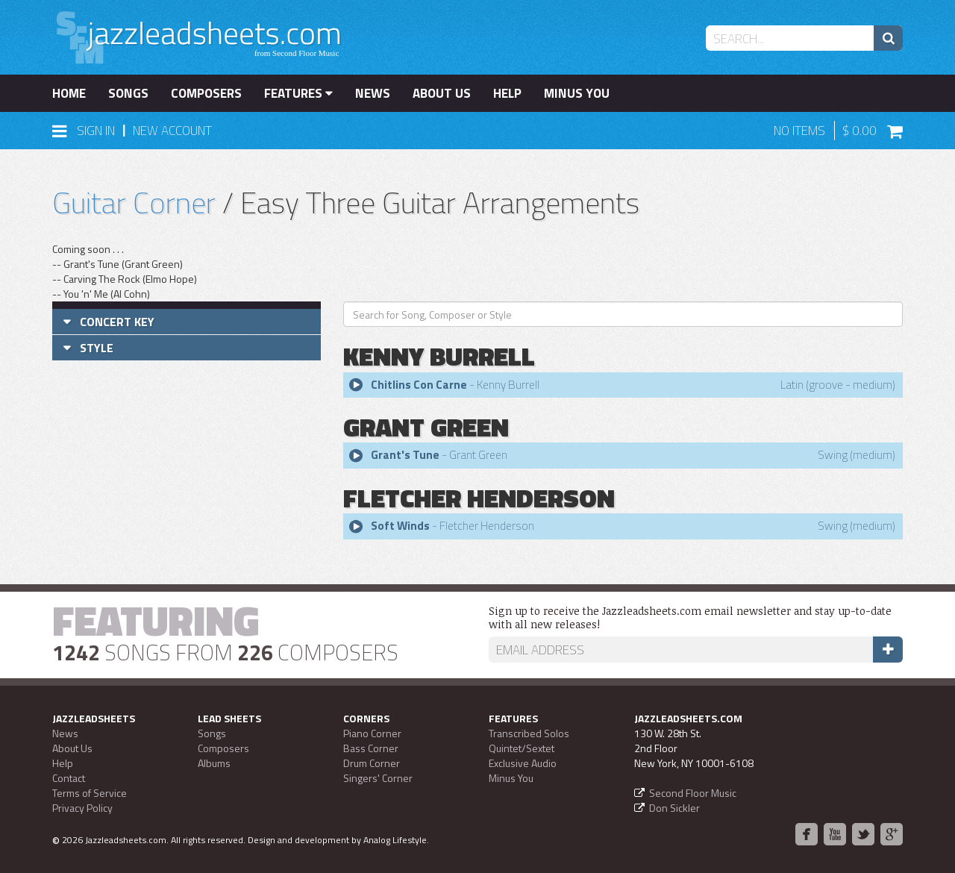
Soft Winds (400, 525)
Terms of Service (89, 793)
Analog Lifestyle (395, 840)
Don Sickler (674, 808)
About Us (442, 93)
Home (69, 93)
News (372, 93)
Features (298, 93)
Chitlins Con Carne (419, 384)
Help (507, 93)
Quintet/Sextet (521, 748)
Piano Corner (372, 733)
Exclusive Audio (523, 763)
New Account (172, 130)
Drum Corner (371, 763)
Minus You (577, 93)
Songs (128, 93)
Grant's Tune (405, 454)
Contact (68, 778)
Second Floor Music (692, 793)
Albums (214, 763)
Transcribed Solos (529, 733)
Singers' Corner (378, 778)
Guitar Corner (134, 202)
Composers (206, 93)
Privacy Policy (82, 808)
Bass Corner (370, 748)
